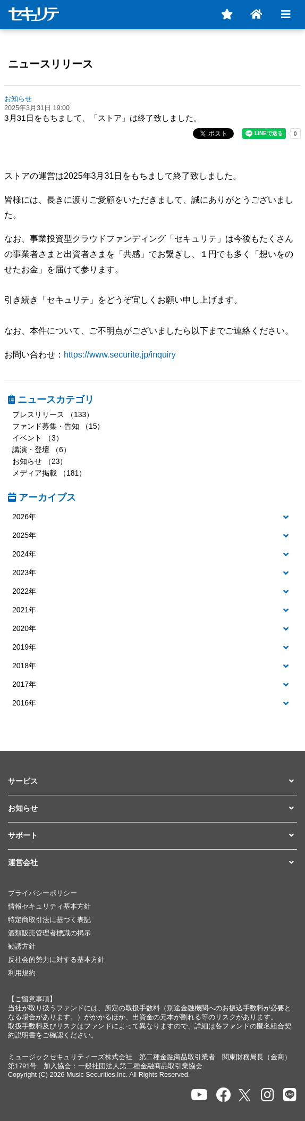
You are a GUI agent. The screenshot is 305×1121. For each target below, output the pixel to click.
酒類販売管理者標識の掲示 (49, 933)
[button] (152, 517)
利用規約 (22, 973)
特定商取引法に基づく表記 (49, 920)
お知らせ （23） (39, 461)
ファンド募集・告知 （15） (58, 426)
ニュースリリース (50, 64)
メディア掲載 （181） (49, 473)
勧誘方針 (22, 946)
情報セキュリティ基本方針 (49, 906)
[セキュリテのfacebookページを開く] (223, 1095)
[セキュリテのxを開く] (245, 1095)
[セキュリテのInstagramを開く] (267, 1095)
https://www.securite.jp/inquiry (120, 354)
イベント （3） (37, 438)
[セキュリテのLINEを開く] (289, 1095)
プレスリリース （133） (53, 414)
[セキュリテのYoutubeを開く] (199, 1095)
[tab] (152, 517)
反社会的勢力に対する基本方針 (56, 960)
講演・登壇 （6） (41, 449)
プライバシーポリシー (42, 893)
